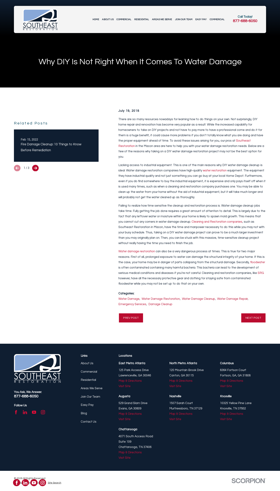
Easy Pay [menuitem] (201, 19)
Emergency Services (132, 304)
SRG (261, 273)
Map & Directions (130, 381)
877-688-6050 (245, 21)
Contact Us (88, 422)
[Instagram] (43, 413)
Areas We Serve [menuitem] (162, 19)
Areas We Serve (91, 388)
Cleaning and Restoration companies (217, 221)
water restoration (215, 170)
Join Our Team (90, 397)
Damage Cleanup (160, 304)
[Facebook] (16, 413)
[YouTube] (34, 413)
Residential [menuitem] (141, 19)
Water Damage (128, 298)
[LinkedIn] (25, 413)
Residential (88, 380)
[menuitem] (54, 483)
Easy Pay (87, 405)
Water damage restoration (136, 251)
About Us (87, 363)
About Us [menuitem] (107, 19)
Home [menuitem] (95, 19)
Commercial (89, 372)
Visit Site (125, 386)
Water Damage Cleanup (198, 298)
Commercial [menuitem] (123, 19)
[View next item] (35, 224)
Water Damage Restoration (161, 298)
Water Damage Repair (232, 298)
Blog (84, 413)
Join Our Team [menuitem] (183, 19)
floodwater (257, 262)
